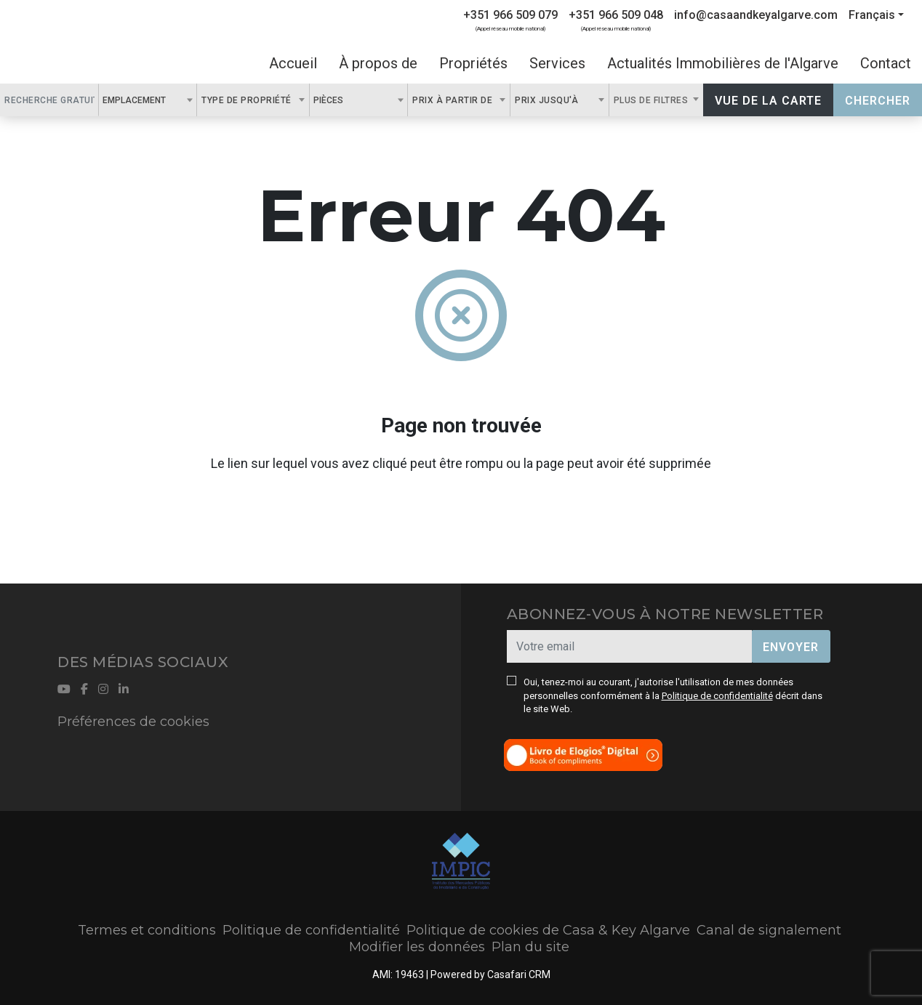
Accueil (293, 63)
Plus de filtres (652, 100)
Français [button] (872, 15)
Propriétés (473, 63)
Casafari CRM (518, 974)
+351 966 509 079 (510, 15)
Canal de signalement (769, 930)
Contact (885, 63)
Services (557, 63)
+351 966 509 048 (616, 15)
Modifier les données (417, 947)
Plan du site (530, 947)
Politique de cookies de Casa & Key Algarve (548, 930)
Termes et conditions (147, 930)
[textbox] (173, 100)
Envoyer (791, 647)
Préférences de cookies (133, 722)
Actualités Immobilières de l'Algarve (722, 63)
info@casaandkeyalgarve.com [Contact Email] (756, 15)
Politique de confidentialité (717, 695)
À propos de (378, 63)
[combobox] (148, 100)
